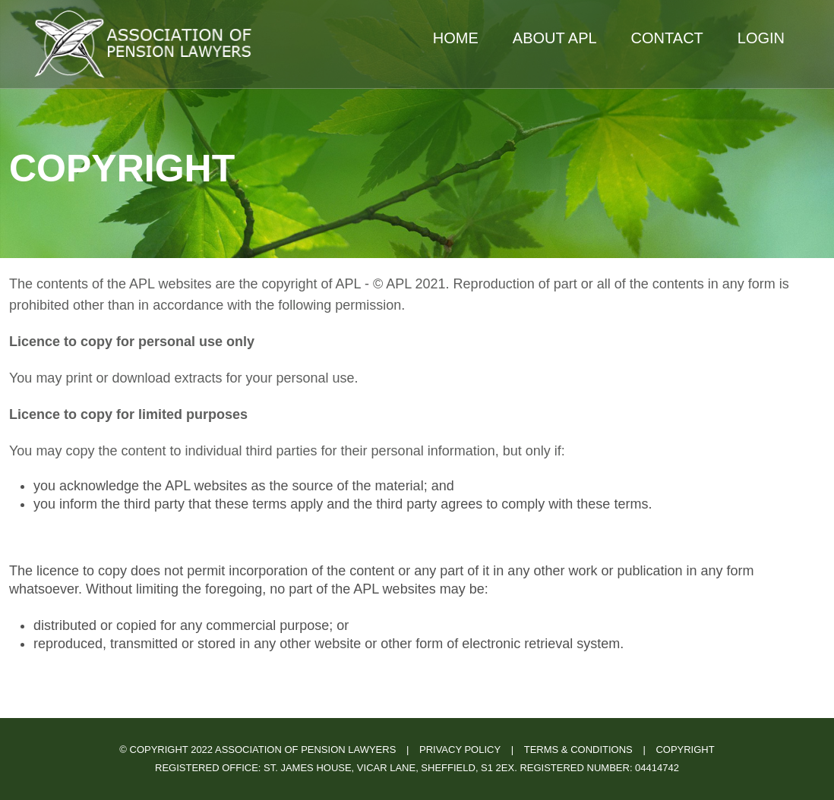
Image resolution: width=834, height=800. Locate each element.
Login (761, 38)
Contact (667, 38)
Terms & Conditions (578, 749)
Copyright (685, 749)
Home (456, 38)
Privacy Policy (460, 749)
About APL (555, 38)
